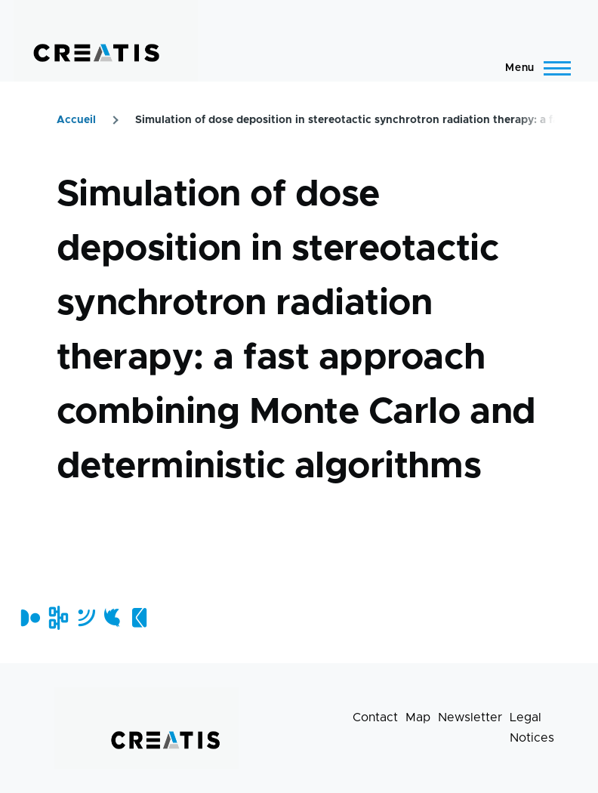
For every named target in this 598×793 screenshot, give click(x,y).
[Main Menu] (533, 68)
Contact (375, 717)
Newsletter (470, 717)
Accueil (76, 120)
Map (417, 717)
